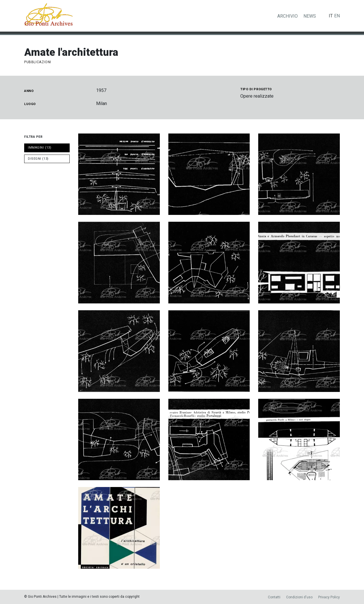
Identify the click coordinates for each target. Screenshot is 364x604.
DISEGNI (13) (38, 159)
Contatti (274, 597)
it (331, 16)
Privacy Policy (329, 597)
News (309, 16)
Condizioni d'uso (299, 597)
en (337, 16)
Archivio (287, 16)
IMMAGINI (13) (39, 147)
